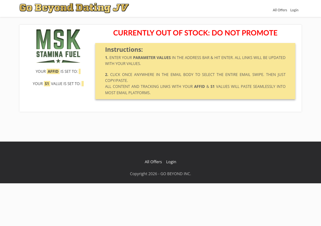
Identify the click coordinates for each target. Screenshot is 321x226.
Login (294, 10)
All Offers (280, 10)
